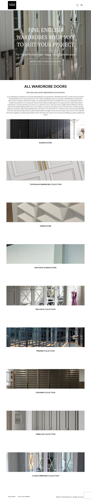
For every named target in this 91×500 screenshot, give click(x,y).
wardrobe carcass (35, 105)
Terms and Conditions (24, 496)
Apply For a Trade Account (45, 61)
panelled (67, 103)
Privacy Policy (12, 496)
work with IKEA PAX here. (52, 108)
